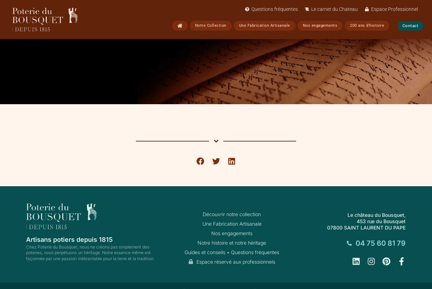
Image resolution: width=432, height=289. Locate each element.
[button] (200, 161)
